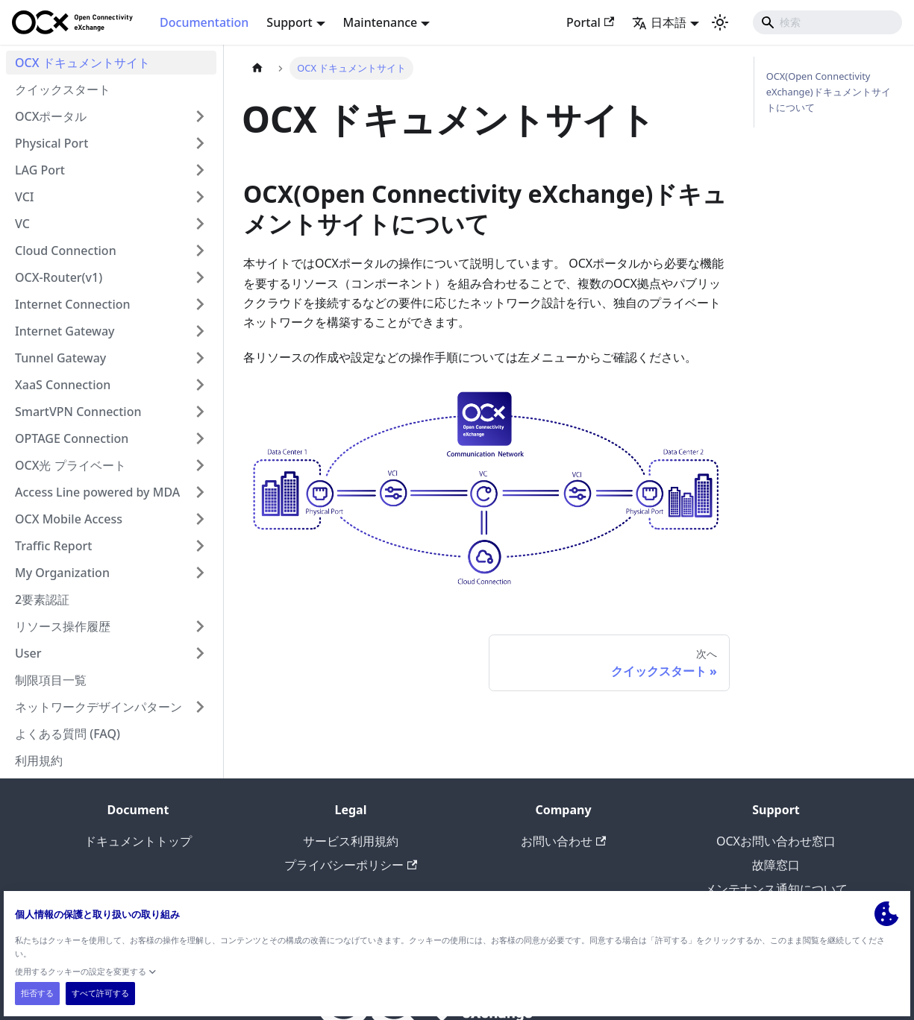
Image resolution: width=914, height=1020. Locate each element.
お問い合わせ (563, 841)
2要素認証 (42, 599)
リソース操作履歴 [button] (62, 626)
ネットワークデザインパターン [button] (98, 707)
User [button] (28, 653)
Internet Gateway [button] (65, 331)
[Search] (827, 22)
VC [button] (22, 223)
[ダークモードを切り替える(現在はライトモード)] (720, 22)
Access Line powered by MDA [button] (97, 492)
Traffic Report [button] (53, 546)
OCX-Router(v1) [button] (58, 277)
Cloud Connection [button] (65, 250)
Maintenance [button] (380, 22)
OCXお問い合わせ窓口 (776, 841)
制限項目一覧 (51, 680)
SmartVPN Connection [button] (78, 411)
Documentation (204, 22)
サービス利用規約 (350, 841)
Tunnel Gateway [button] (60, 358)
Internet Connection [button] (73, 304)
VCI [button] (24, 197)
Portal (590, 22)
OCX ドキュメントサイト (82, 62)
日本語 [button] (659, 22)
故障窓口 (776, 865)
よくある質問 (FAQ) (67, 733)
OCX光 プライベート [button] (70, 465)
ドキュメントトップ (138, 841)
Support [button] (289, 22)
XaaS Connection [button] (62, 385)
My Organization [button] (62, 572)
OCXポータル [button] (51, 116)
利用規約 (39, 760)
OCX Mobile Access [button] (68, 519)
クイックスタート (62, 89)
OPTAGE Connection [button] (71, 438)
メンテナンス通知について (776, 889)
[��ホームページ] (257, 68)
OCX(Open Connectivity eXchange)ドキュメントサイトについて (828, 91)
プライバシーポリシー (350, 865)
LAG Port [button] (40, 170)
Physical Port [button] (51, 143)
